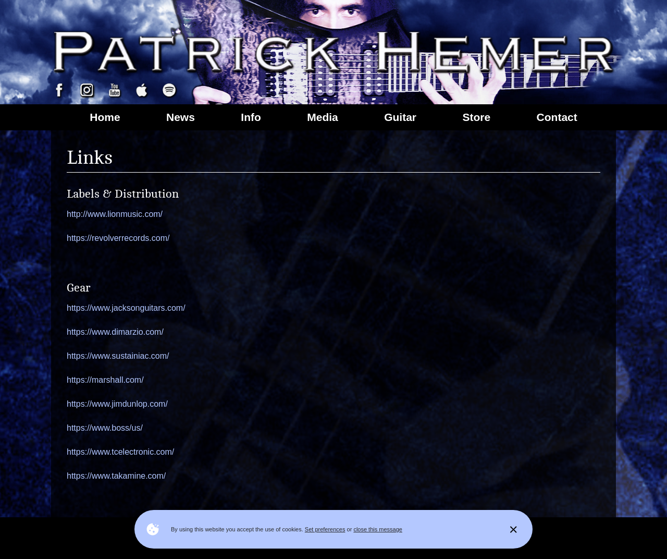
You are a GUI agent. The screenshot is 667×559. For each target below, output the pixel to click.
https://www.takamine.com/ (116, 475)
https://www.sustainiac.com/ (118, 355)
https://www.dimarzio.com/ (115, 331)
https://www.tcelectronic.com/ (120, 451)
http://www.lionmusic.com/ (115, 214)
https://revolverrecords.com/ (118, 238)
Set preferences (325, 529)
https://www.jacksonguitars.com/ (126, 307)
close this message (377, 529)
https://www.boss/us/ (105, 427)
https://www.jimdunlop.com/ (117, 403)
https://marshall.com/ (105, 379)
